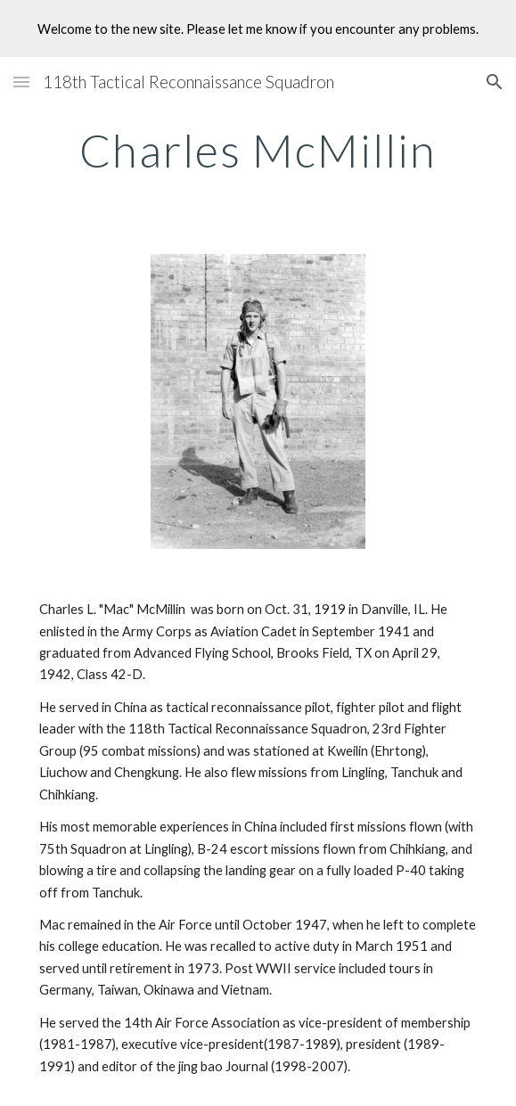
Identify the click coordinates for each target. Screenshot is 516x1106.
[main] (258, 151)
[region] (258, 28)
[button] (21, 81)
